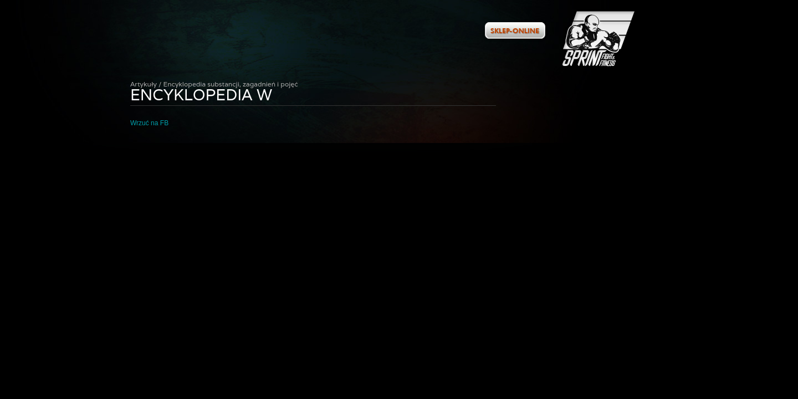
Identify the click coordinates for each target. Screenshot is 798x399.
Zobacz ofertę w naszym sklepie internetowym (515, 30)
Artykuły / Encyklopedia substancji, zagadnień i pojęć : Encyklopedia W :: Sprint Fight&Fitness (598, 38)
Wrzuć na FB (149, 123)
